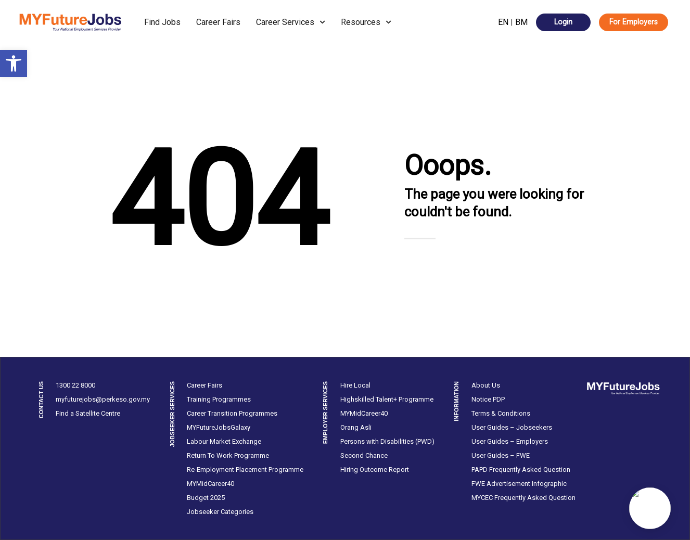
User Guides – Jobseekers (511, 427)
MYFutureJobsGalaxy (218, 427)
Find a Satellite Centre (88, 413)
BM (521, 22)
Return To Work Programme (228, 455)
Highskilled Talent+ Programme (386, 399)
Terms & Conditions (500, 413)
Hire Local (355, 385)
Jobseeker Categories (220, 512)
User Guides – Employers (509, 441)
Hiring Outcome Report (374, 469)
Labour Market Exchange (224, 441)
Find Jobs (162, 22)
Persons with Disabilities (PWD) (387, 441)
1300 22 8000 (75, 385)
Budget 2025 (206, 498)
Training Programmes (219, 399)
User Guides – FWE (500, 455)
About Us (485, 385)
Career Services (290, 22)
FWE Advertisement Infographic (519, 483)
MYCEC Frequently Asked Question (523, 498)
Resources (366, 22)
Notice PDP (488, 399)
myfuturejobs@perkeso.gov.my (103, 399)
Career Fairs (218, 22)
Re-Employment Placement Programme (245, 469)
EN (503, 22)
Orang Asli (356, 427)
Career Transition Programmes (232, 413)
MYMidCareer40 (210, 483)
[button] (13, 63)
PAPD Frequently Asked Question (520, 469)
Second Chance (364, 455)
